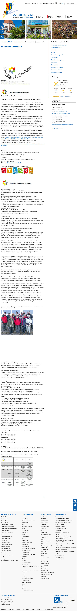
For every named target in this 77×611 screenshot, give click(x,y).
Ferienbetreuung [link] (45, 526)
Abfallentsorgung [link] (5, 516)
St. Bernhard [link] (44, 549)
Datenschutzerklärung (29, 609)
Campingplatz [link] (26, 530)
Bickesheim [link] (25, 544)
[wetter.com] (56, 96)
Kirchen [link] (23, 558)
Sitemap (18, 609)
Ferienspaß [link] (43, 528)
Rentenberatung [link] (6, 542)
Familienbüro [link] (44, 520)
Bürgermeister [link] (4, 519)
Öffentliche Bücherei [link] (46, 557)
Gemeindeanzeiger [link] (6, 521)
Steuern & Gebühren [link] (6, 550)
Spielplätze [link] (24, 588)
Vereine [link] (24, 586)
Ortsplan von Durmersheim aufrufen (61, 113)
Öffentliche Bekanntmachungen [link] (9, 528)
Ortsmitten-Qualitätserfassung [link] (30, 570)
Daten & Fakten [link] (26, 519)
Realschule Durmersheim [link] (47, 572)
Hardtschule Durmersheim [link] (44, 569)
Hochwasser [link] (25, 564)
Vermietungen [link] (25, 536)
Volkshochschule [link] (45, 578)
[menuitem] (56, 3)
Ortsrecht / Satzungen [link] (7, 532)
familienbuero (8, 163)
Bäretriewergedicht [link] (27, 542)
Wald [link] (23, 576)
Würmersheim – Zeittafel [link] (28, 554)
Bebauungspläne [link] (59, 516)
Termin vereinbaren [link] (6, 552)
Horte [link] (42, 530)
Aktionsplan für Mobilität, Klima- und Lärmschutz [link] (30, 567)
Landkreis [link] (24, 560)
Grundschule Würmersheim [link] (44, 566)
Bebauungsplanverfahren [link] (62, 518)
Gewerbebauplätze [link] (60, 526)
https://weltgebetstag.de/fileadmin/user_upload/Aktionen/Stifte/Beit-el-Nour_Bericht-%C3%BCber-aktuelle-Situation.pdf (22, 138)
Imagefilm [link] (24, 556)
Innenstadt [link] (58, 530)
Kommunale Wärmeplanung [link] (62, 532)
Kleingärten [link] (25, 532)
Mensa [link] (42, 555)
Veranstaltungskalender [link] (7, 555)
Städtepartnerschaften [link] (27, 590)
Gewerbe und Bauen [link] (60, 524)
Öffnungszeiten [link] (5, 530)
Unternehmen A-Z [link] (59, 555)
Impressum (11, 609)
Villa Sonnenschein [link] (46, 544)
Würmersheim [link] (25, 552)
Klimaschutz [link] (25, 572)
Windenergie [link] (25, 580)
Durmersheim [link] (25, 546)
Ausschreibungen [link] (6, 538)
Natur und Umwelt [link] (26, 562)
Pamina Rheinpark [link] (26, 582)
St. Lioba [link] (43, 551)
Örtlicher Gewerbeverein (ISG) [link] (62, 549)
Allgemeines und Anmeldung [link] (45, 536)
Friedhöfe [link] (24, 538)
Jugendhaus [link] (44, 532)
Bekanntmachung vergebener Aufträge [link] (66, 547)
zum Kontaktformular (57, 129)
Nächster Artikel (19, 41)
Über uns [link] (43, 524)
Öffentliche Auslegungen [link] (61, 534)
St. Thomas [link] (44, 553)
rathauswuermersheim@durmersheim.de (62, 124)
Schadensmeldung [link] (5, 546)
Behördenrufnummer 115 (59, 607)
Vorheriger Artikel (6, 41)
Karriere (33, 3)
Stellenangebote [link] (5, 548)
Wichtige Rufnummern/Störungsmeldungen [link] (9, 559)
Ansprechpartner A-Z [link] (7, 536)
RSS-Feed (39, 3)
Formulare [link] (4, 540)
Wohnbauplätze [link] (59, 557)
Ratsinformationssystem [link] (8, 526)
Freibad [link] (23, 524)
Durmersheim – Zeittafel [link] (28, 548)
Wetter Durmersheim (63, 80)
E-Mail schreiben (5, 604)
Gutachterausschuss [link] (60, 528)
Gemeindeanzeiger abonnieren (60, 605)
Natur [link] (23, 534)
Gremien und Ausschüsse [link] (8, 524)
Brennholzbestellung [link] (27, 578)
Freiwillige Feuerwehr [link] (27, 526)
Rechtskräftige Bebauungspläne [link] (64, 520)
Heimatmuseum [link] (26, 550)
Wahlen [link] (3, 557)
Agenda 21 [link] (24, 516)
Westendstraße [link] (60, 559)
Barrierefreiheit (48, 3)
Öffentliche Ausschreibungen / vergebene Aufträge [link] (63, 537)
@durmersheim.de (16, 163)
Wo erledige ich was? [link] (7, 544)
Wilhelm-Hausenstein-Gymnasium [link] (46, 575)
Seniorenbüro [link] (44, 522)
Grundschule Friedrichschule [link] (45, 562)
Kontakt (27, 3)
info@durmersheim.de (61, 111)
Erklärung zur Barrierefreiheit (45, 609)
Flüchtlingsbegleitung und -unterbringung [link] (29, 521)
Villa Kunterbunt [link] (45, 539)
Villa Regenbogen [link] (45, 542)
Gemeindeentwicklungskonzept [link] (63, 522)
